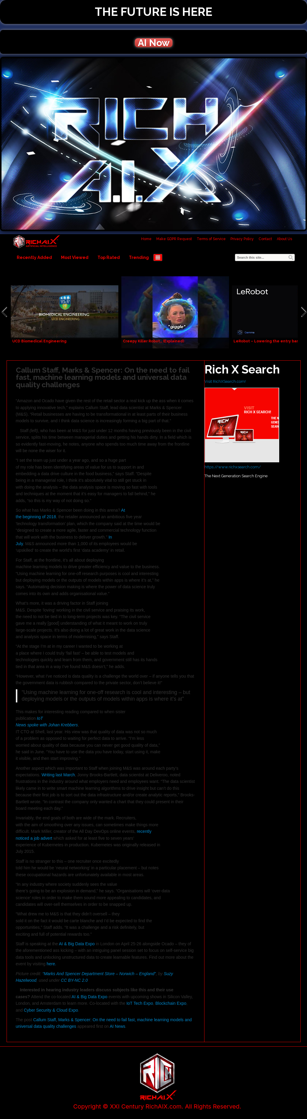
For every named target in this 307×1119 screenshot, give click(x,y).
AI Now (153, 42)
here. (51, 963)
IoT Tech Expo (139, 1003)
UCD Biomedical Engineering (39, 341)
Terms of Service (211, 239)
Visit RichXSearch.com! (225, 381)
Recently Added (34, 257)
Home (146, 239)
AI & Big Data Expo (77, 943)
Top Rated (108, 257)
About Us (284, 239)
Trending (139, 257)
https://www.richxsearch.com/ (232, 467)
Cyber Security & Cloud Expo (51, 1010)
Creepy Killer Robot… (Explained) (153, 341)
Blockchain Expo (171, 1003)
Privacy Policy (242, 239)
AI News (117, 1026)
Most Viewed (74, 257)
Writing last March (58, 774)
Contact (265, 239)
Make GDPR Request (174, 239)
